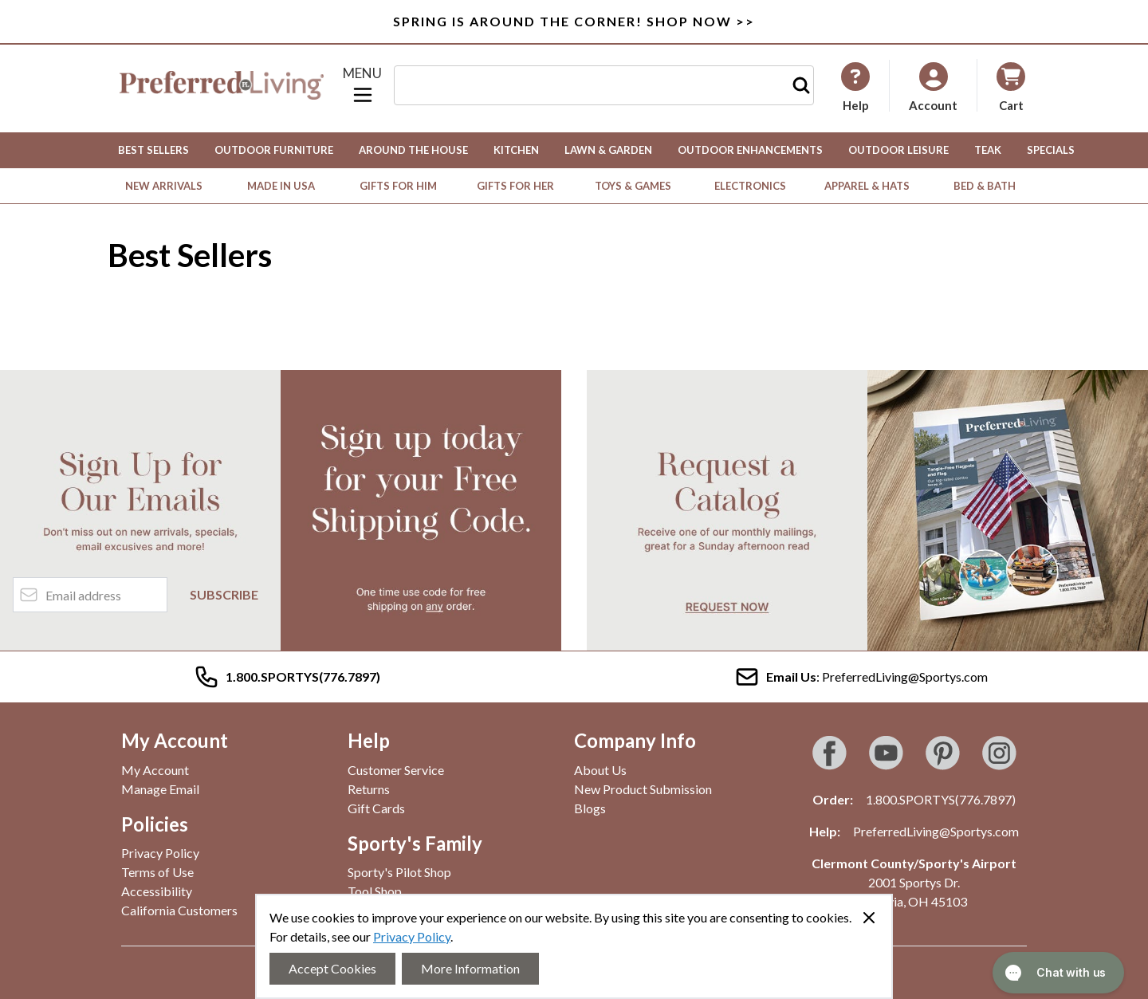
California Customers (179, 910)
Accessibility (156, 891)
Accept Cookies (332, 968)
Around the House (413, 150)
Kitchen (516, 150)
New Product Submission (643, 788)
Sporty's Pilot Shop (399, 871)
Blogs (590, 808)
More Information (470, 968)
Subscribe (224, 594)
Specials (1051, 150)
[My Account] (855, 87)
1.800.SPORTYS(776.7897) (941, 799)
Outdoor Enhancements (750, 150)
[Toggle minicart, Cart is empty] (1010, 86)
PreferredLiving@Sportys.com (936, 831)
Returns (369, 788)
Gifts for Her (515, 185)
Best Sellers (153, 150)
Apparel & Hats (867, 185)
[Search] (801, 85)
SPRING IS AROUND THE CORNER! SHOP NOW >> (574, 21)
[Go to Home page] (222, 85)
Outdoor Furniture (273, 150)
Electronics (750, 185)
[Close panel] (869, 917)
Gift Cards (376, 808)
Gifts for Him (398, 185)
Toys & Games (633, 185)
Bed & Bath (984, 185)
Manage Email (160, 788)
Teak (987, 150)
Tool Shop (375, 891)
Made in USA (281, 185)
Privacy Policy (411, 936)
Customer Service (396, 769)
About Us (600, 769)
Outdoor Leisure (898, 150)
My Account (155, 769)
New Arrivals (163, 185)
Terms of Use (157, 871)
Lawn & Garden (608, 150)
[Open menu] (363, 85)
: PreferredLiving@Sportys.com (861, 677)
